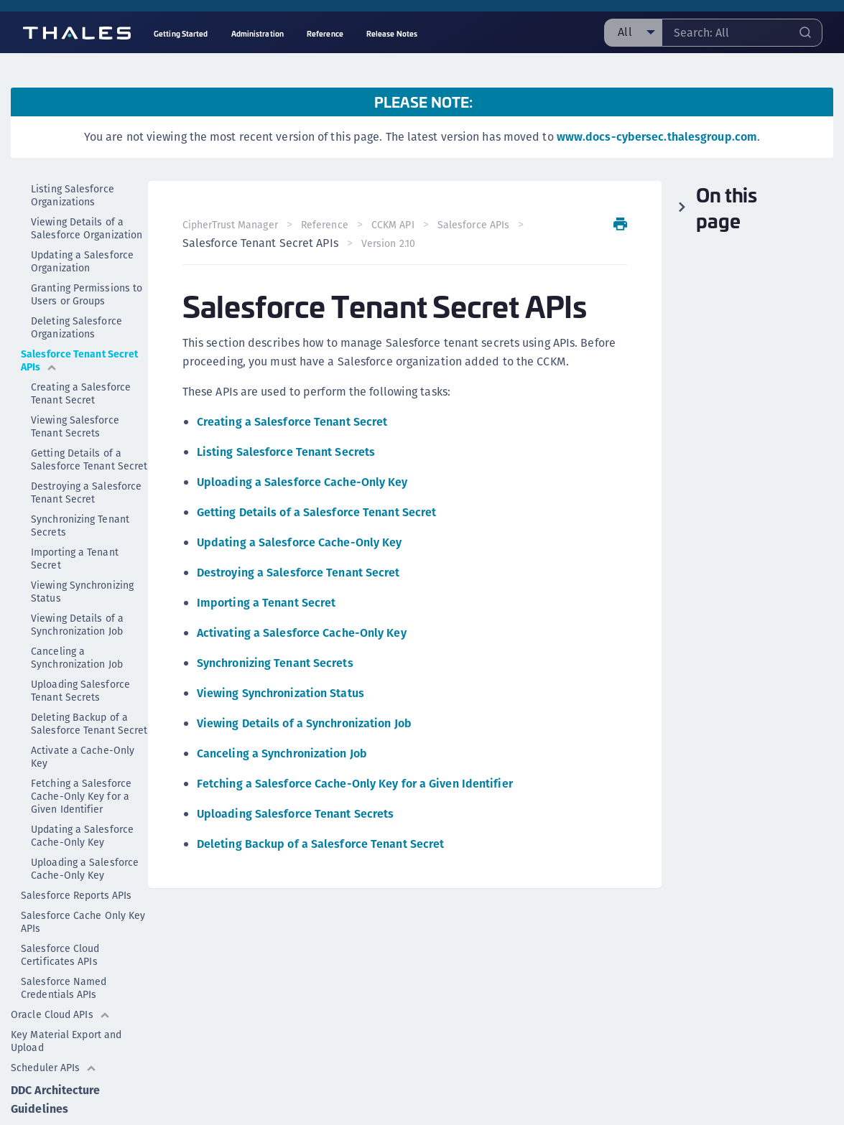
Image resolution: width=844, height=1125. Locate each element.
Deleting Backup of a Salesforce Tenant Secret (89, 723)
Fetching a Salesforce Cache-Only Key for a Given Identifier (81, 795)
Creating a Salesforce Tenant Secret (81, 393)
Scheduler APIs (54, 1066)
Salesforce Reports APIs (76, 894)
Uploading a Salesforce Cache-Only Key (85, 868)
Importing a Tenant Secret (75, 558)
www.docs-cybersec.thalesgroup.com (657, 137)
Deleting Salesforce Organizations (76, 327)
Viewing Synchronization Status (280, 693)
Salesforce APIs (473, 225)
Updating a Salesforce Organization (82, 261)
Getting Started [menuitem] (181, 33)
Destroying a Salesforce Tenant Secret (86, 492)
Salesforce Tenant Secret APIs (79, 360)
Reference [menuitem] (325, 33)
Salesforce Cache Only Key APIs (83, 921)
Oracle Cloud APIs (61, 1013)
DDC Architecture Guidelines (56, 1098)
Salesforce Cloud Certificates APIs (60, 954)
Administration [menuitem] (257, 33)
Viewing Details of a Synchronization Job (77, 624)
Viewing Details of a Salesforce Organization (86, 228)
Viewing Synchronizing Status (82, 591)
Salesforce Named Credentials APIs (64, 987)
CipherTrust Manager (230, 225)
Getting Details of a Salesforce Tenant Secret (89, 459)
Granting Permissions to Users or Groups (86, 294)
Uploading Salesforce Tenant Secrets (80, 690)
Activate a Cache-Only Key (82, 756)
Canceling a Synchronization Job (77, 657)
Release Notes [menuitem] (391, 33)
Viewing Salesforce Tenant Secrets (75, 426)
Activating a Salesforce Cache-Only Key (302, 633)
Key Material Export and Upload (66, 1040)
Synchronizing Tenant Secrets (80, 525)
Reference (324, 225)
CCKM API (392, 225)
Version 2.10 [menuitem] (388, 243)
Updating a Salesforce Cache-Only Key (82, 835)
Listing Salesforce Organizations (72, 194)
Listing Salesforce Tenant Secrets (286, 452)
